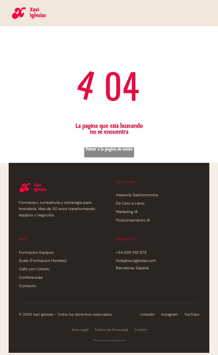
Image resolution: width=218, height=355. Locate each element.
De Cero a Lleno (130, 203)
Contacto (27, 285)
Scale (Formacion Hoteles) (42, 260)
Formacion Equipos (36, 252)
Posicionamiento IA (133, 220)
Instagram (169, 314)
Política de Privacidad (111, 330)
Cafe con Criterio (34, 269)
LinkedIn (147, 314)
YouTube (191, 314)
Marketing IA (127, 211)
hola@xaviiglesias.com (136, 260)
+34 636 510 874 (131, 252)
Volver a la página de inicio (109, 149)
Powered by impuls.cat (109, 340)
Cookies (141, 330)
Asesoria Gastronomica (137, 194)
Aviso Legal (79, 330)
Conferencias (31, 277)
